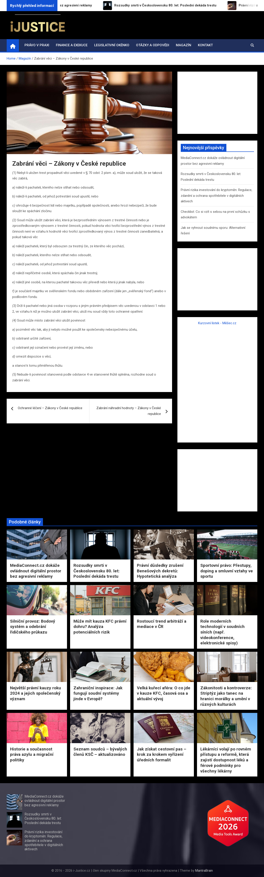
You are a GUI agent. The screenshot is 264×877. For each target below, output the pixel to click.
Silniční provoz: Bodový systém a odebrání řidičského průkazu (32, 627)
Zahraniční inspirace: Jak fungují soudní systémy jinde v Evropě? (97, 693)
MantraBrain (204, 871)
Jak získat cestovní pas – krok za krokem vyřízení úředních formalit (161, 754)
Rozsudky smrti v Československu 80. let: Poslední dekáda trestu (96, 571)
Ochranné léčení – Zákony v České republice (50, 408)
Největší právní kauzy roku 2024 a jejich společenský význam (35, 693)
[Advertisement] (217, 103)
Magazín (183, 45)
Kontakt (205, 45)
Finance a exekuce (71, 45)
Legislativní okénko (111, 45)
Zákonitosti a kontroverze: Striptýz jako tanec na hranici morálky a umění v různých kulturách (226, 696)
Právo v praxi (36, 45)
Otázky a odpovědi (152, 45)
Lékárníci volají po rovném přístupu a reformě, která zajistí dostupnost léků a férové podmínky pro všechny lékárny (225, 760)
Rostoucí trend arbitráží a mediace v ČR (161, 624)
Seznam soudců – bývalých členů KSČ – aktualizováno (100, 751)
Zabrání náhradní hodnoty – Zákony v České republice (128, 411)
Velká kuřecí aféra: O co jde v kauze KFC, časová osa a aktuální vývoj (163, 693)
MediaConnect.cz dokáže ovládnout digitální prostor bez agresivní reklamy (35, 571)
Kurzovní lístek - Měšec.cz (217, 323)
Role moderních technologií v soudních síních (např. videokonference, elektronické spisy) (222, 632)
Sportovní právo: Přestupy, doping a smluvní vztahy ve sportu (226, 571)
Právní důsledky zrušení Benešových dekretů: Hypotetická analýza (160, 571)
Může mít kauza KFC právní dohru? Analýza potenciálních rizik (99, 627)
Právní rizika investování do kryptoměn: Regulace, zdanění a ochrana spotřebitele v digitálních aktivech (216, 195)
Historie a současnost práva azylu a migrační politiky (31, 754)
